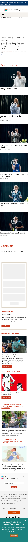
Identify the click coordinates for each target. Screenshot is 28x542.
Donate (14, 512)
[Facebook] (9, 517)
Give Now (14, 535)
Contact (22, 508)
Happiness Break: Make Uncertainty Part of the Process (11, 441)
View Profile (5, 325)
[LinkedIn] (16, 517)
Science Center (13, 2)
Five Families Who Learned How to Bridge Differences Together (12, 406)
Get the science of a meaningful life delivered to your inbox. (13, 477)
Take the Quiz (6, 397)
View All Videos (6, 366)
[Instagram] (19, 517)
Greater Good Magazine (14, 10)
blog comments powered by (12, 251)
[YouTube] (13, 517)
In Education (8, 4)
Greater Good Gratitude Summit (16, 17)
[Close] (26, 521)
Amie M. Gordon (7, 51)
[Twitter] (7, 517)
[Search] (24, 14)
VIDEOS (3, 17)
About (5, 508)
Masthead (13, 508)
